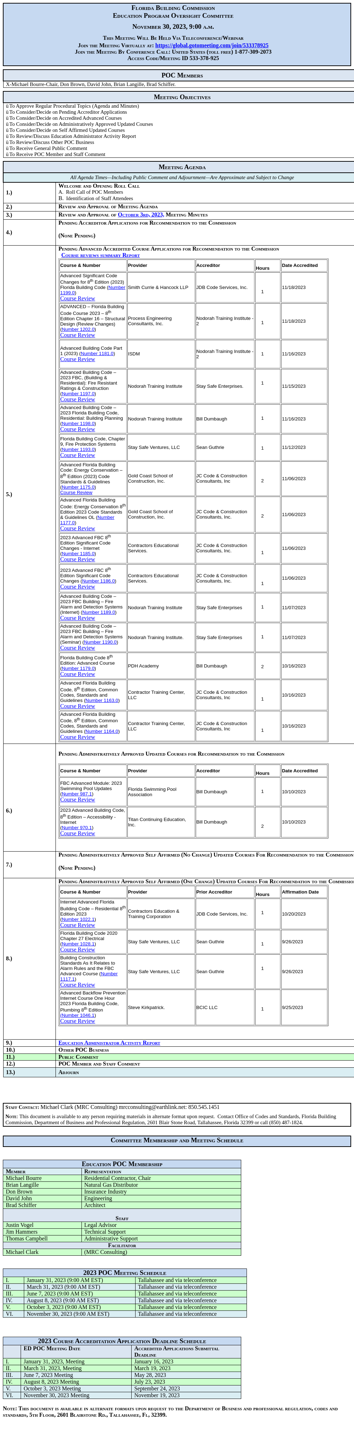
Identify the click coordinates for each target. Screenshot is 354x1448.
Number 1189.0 (98, 612)
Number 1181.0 (97, 353)
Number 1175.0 (78, 487)
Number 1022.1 (78, 919)
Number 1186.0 (98, 581)
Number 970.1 (77, 827)
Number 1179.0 (78, 668)
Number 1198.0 (78, 423)
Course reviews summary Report (100, 255)
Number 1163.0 (101, 700)
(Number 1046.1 (77, 1015)
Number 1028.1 (78, 943)
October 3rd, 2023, (141, 214)
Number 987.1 (77, 794)
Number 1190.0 (100, 642)
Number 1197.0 (78, 393)
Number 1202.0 (78, 329)
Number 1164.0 (101, 731)
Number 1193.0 (78, 449)
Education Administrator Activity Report (109, 1043)
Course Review (77, 298)
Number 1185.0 (78, 553)
